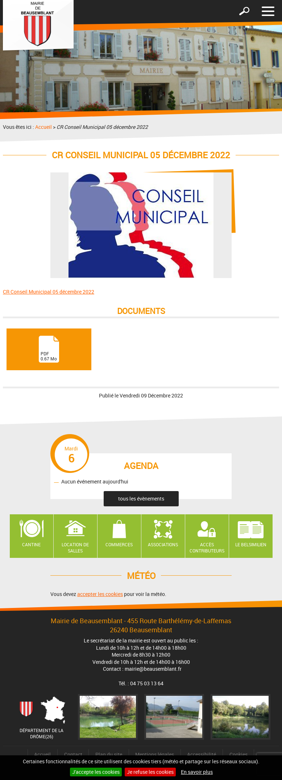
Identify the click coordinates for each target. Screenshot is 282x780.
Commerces (119, 544)
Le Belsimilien (250, 544)
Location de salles (75, 548)
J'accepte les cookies (96, 771)
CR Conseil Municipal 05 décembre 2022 (48, 291)
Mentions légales (154, 754)
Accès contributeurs (207, 548)
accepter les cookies (100, 594)
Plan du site (108, 754)
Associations (163, 544)
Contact (73, 754)
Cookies (238, 754)
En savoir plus (197, 771)
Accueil (43, 126)
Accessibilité (201, 754)
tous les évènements (141, 498)
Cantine (31, 544)
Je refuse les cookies (150, 771)
